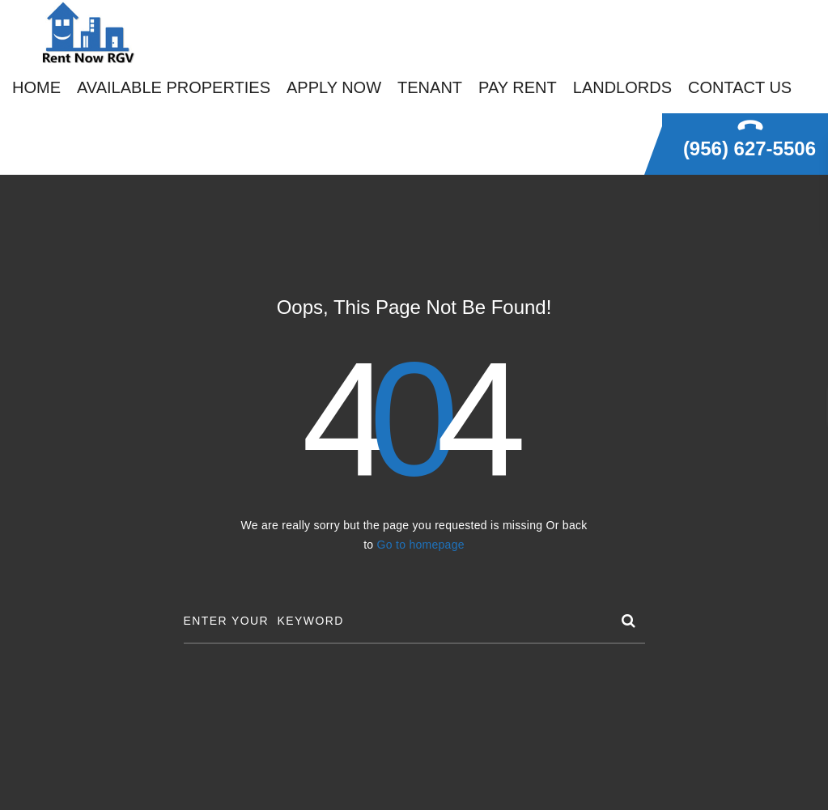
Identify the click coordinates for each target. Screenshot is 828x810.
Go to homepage (421, 544)
